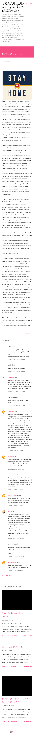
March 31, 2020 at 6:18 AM (16, 371)
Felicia (10, 511)
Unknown (11, 456)
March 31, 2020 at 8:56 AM (16, 406)
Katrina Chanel (12, 495)
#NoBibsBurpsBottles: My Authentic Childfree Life (13, 7)
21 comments (12, 636)
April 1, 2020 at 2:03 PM (15, 451)
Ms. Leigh (11, 377)
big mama (11, 411)
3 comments (12, 721)
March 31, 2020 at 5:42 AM (16, 359)
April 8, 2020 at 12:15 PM (16, 505)
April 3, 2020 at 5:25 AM (15, 489)
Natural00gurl (12, 562)
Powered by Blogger (17, 732)
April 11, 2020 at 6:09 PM (16, 570)
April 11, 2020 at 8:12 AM (16, 538)
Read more (28, 636)
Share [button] (27, 333)
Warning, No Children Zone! (13, 646)
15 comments (12, 666)
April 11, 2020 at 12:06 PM (16, 556)
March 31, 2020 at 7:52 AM (16, 391)
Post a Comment (7, 575)
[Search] (26, 3)
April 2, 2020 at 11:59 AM (16, 469)
